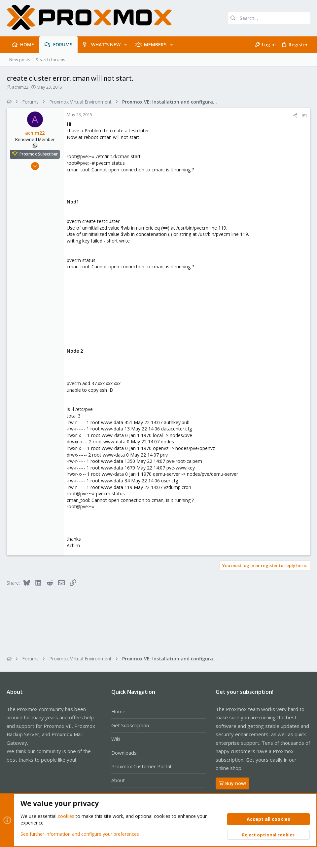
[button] (125, 44)
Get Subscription (130, 725)
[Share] (295, 115)
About (118, 780)
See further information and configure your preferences (79, 833)
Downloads (124, 752)
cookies (66, 816)
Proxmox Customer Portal (141, 766)
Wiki (115, 739)
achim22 (20, 87)
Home (118, 711)
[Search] (269, 18)
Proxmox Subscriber (38, 154)
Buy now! (232, 783)
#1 (304, 115)
